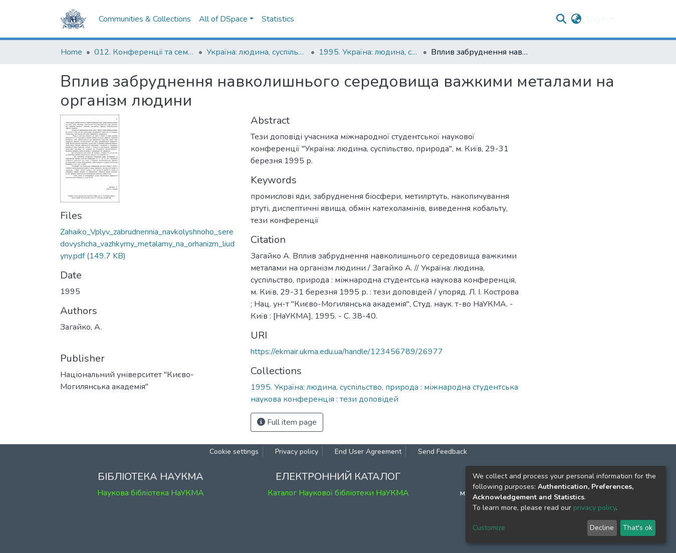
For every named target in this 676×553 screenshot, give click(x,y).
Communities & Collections (145, 19)
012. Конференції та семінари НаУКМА (144, 52)
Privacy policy (296, 451)
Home (71, 52)
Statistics (278, 19)
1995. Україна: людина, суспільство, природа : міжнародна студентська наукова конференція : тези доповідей (369, 52)
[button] (576, 19)
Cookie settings (234, 451)
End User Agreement (368, 451)
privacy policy (594, 507)
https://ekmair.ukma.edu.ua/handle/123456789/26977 (347, 351)
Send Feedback (442, 451)
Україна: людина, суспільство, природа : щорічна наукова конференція (256, 52)
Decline (602, 527)
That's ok (637, 527)
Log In (597, 19)
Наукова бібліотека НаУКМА (150, 492)
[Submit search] (561, 19)
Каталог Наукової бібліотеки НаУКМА (338, 492)
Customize (489, 527)
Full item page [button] (287, 422)
